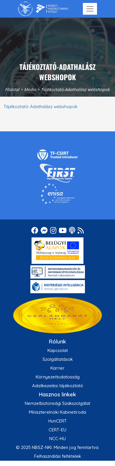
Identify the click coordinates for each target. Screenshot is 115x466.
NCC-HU (57, 438)
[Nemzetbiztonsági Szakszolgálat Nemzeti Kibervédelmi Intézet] (43, 9)
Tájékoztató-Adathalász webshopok (41, 106)
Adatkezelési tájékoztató (57, 385)
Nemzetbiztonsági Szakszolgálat (57, 403)
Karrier (57, 368)
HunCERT (57, 421)
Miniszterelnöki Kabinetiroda (57, 412)
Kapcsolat (57, 350)
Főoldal (12, 89)
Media (30, 89)
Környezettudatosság (58, 377)
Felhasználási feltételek (57, 456)
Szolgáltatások (57, 359)
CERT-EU (57, 430)
